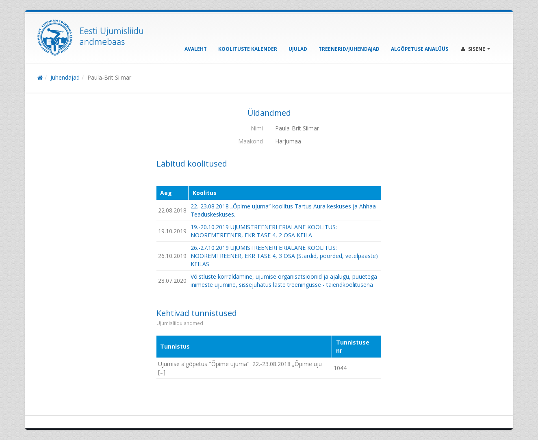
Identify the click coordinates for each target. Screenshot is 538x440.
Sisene (475, 49)
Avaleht (195, 49)
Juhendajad (65, 77)
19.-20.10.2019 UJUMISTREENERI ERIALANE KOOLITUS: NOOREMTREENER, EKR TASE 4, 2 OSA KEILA (264, 231)
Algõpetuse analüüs (419, 49)
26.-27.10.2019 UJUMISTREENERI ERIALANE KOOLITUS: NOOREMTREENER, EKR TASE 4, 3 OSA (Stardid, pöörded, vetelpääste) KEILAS (284, 256)
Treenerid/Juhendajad (349, 49)
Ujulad (298, 49)
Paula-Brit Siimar (109, 77)
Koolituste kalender (247, 49)
